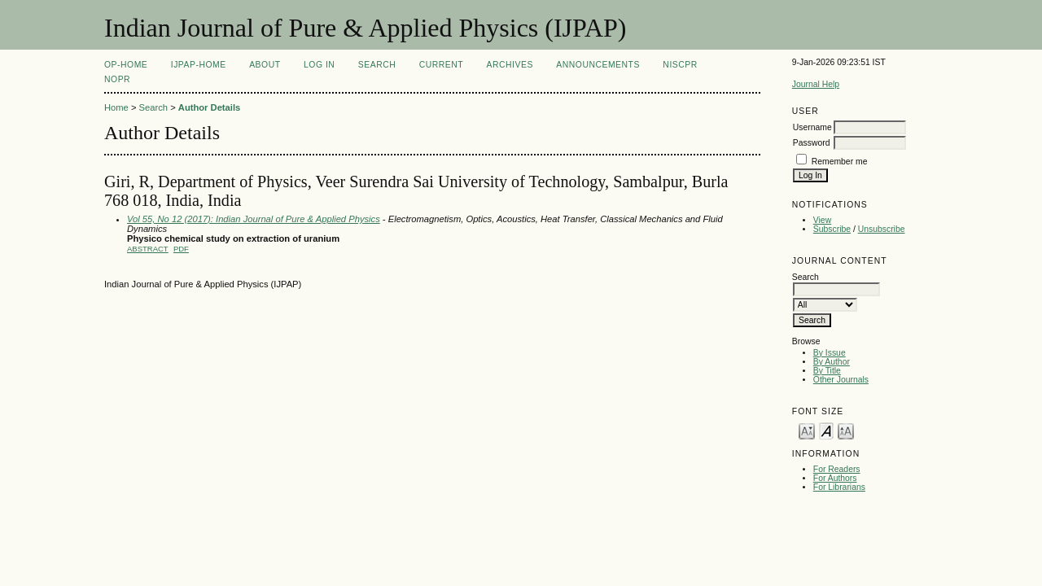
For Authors (835, 478)
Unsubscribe (881, 229)
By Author (831, 361)
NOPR (117, 79)
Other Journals (841, 379)
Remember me (840, 161)
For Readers (836, 469)
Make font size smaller (807, 430)
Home (116, 107)
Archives (510, 64)
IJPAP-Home (198, 64)
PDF (181, 248)
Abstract (148, 248)
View (822, 220)
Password (811, 142)
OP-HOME (125, 64)
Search (377, 64)
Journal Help (815, 84)
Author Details (209, 107)
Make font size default (826, 430)
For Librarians (839, 487)
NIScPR (680, 64)
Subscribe (832, 229)
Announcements (598, 64)
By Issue (829, 352)
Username (812, 127)
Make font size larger (846, 430)
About (264, 64)
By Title (827, 370)
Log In (319, 64)
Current (441, 64)
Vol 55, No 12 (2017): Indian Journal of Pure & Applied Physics (253, 219)
